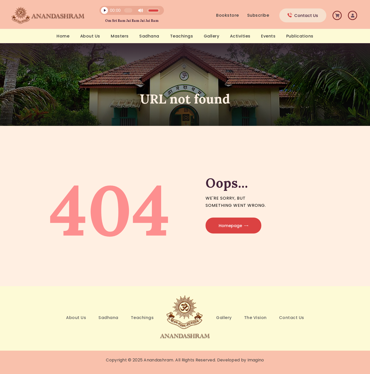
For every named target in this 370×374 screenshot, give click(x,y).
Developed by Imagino (240, 360)
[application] (128, 11)
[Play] (104, 10)
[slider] (128, 10)
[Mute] (140, 10)
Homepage (230, 226)
